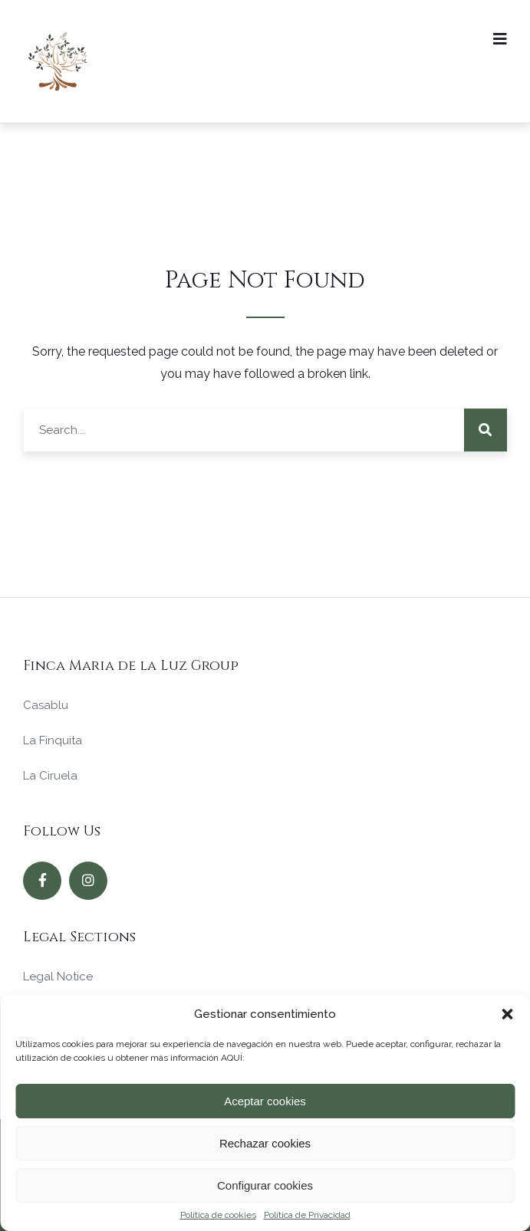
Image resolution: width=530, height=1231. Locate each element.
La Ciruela (50, 776)
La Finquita (52, 740)
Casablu (45, 705)
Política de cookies (218, 1215)
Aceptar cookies (265, 1101)
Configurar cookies (265, 1185)
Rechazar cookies (265, 1143)
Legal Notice (58, 976)
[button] (507, 1014)
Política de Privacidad (307, 1215)
